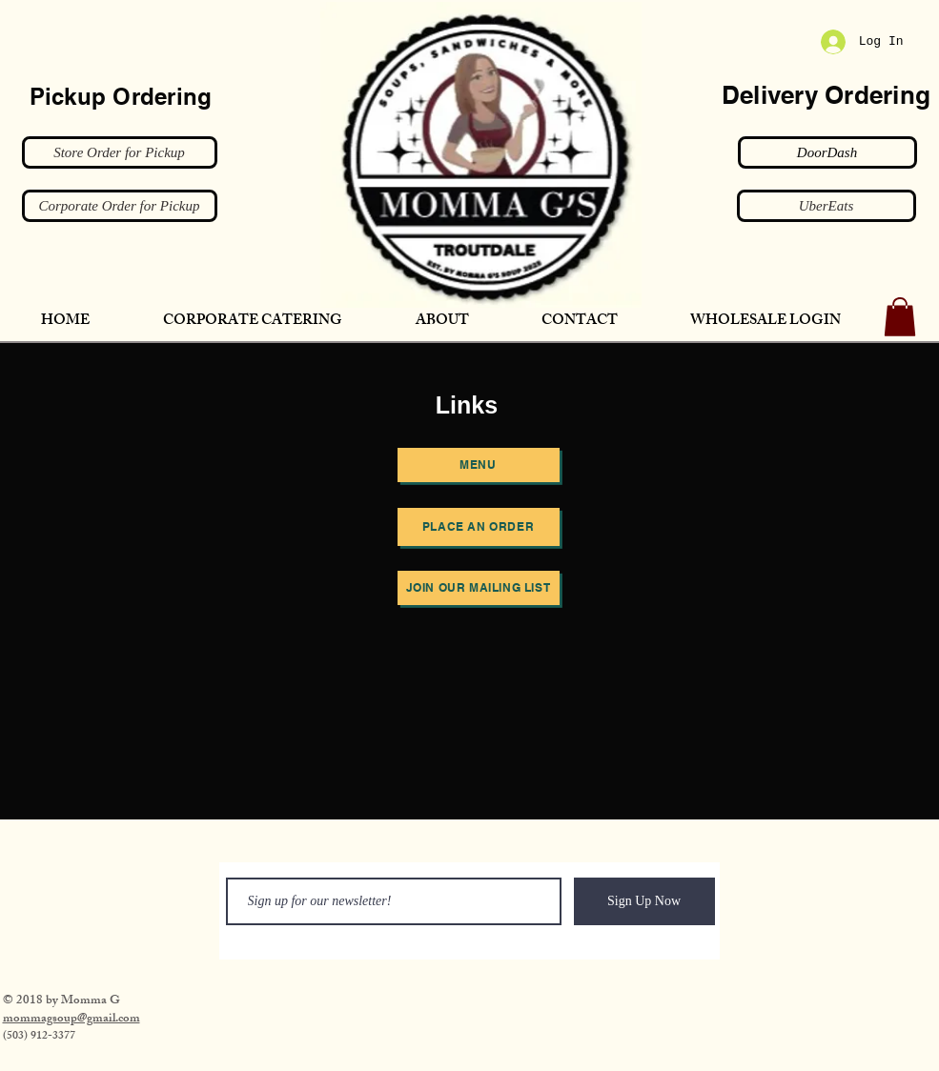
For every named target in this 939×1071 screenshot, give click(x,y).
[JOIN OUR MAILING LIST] (479, 588)
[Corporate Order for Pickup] (119, 206)
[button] (900, 316)
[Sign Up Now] (644, 901)
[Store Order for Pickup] (119, 152)
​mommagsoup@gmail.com (71, 1019)
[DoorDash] (827, 152)
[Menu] (479, 465)
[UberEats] (826, 206)
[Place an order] (479, 527)
